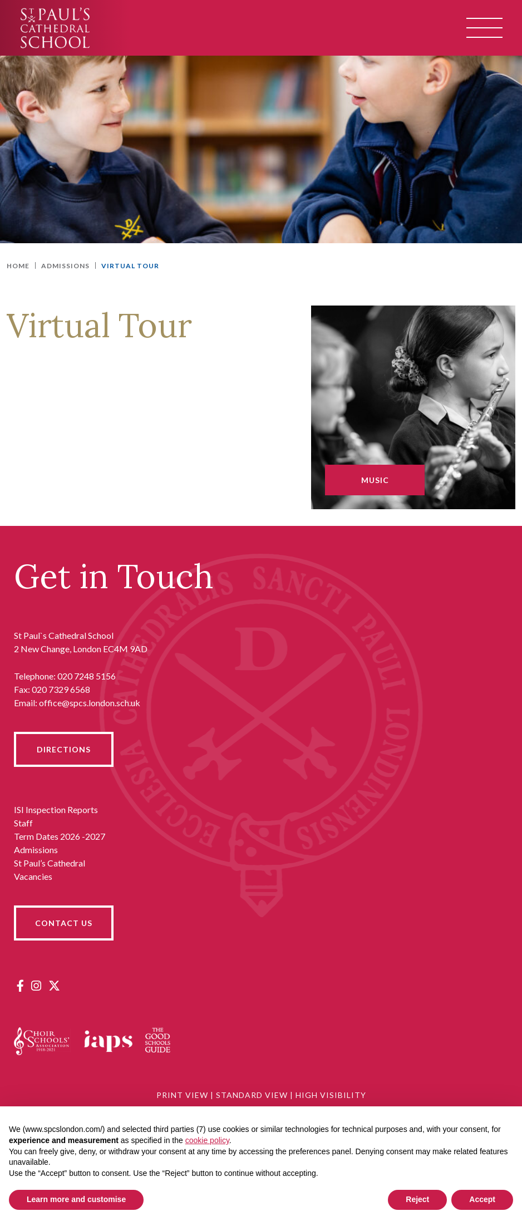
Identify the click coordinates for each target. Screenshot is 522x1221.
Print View (182, 1095)
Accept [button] (482, 1199)
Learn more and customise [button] (76, 1199)
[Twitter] (54, 985)
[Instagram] (36, 985)
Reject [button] (417, 1199)
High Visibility (331, 1095)
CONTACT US (63, 923)
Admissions (36, 849)
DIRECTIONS (64, 749)
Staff (23, 823)
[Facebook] (20, 985)
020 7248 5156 (86, 676)
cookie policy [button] (207, 1140)
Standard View (252, 1095)
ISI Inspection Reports (56, 809)
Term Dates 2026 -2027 (59, 836)
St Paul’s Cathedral (49, 863)
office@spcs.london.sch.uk (89, 702)
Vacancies (33, 876)
